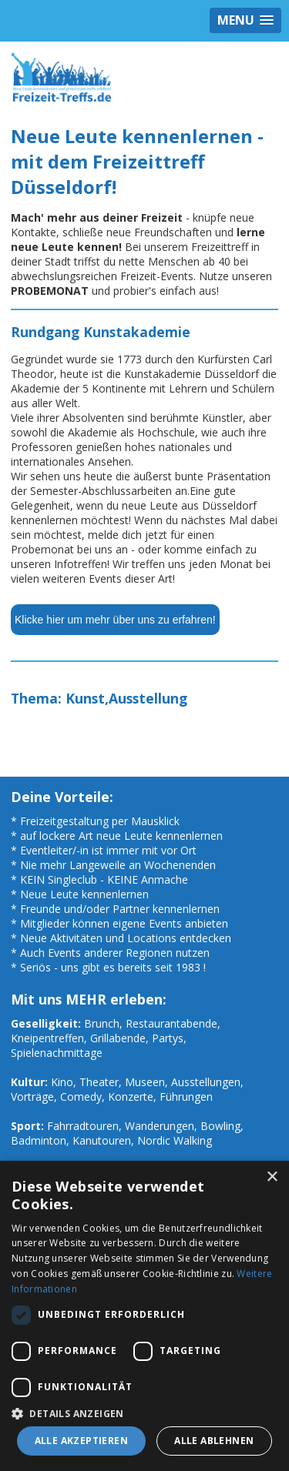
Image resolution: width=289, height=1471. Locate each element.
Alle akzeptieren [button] (81, 1440)
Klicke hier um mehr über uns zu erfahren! (115, 619)
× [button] (271, 1177)
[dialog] (144, 1316)
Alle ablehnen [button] (214, 1440)
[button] (144, 1413)
